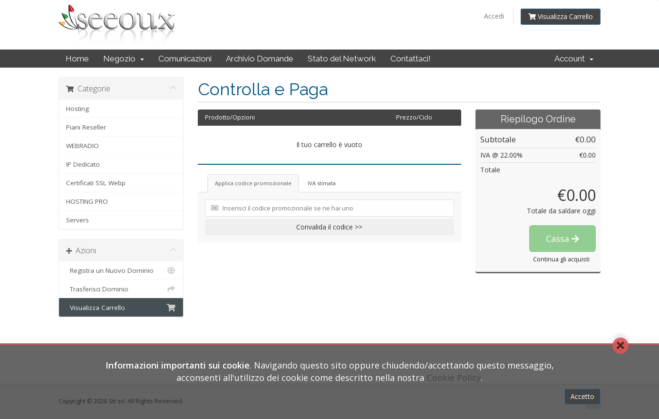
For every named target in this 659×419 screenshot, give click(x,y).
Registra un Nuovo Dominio (121, 270)
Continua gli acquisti (561, 259)
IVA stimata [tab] (322, 183)
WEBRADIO (82, 145)
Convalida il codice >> (329, 226)
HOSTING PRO (87, 201)
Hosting (77, 108)
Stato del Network (342, 58)
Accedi (494, 15)
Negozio (123, 58)
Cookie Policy (453, 377)
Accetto (582, 396)
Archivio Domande (259, 58)
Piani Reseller (86, 127)
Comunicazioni (185, 58)
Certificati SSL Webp (96, 183)
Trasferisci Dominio (121, 289)
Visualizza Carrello (560, 16)
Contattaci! (410, 58)
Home (77, 58)
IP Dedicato (83, 164)
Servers (77, 220)
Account (573, 58)
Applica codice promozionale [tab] (253, 183)
